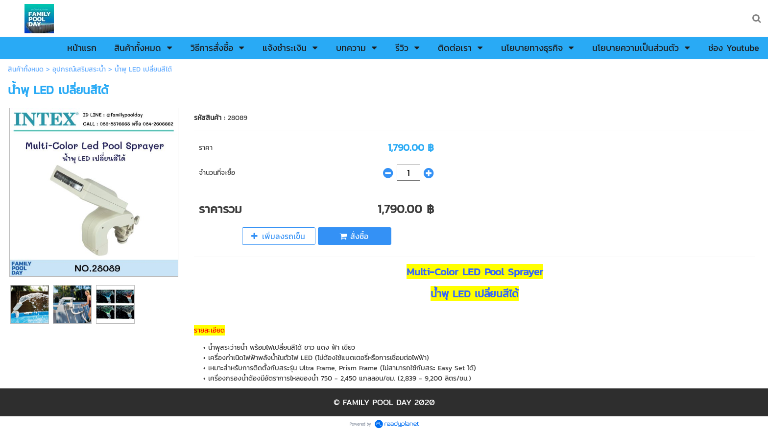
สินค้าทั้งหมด (26, 69)
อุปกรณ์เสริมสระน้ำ (79, 69)
